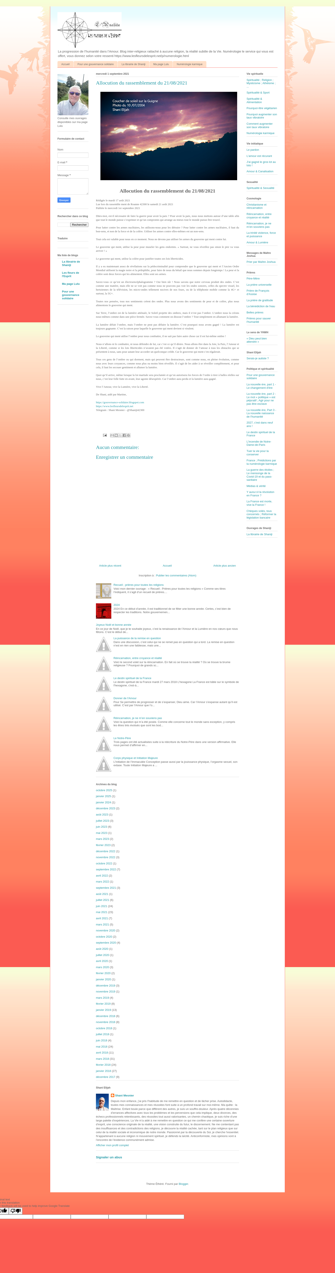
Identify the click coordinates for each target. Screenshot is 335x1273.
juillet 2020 (102, 955)
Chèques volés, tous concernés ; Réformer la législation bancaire (261, 514)
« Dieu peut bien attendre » (257, 340)
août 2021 (102, 894)
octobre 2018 (104, 1028)
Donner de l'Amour (125, 698)
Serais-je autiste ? (258, 358)
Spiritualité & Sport (258, 92)
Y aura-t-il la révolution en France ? (260, 493)
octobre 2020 (104, 936)
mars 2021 (102, 924)
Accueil (65, 64)
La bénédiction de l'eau (261, 306)
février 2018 (103, 1064)
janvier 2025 (103, 796)
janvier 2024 (103, 802)
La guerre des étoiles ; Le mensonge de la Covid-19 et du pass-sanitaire (260, 474)
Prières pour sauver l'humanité (259, 320)
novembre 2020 (105, 930)
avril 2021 (102, 918)
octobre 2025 (104, 790)
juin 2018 (101, 1040)
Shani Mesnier (124, 1095)
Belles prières (255, 312)
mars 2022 (102, 881)
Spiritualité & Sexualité (260, 188)
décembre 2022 (105, 851)
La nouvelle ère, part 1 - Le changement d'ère (261, 386)
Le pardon (253, 149)
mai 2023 (101, 833)
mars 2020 (102, 967)
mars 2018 (102, 1058)
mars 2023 (102, 838)
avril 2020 (102, 961)
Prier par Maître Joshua (261, 261)
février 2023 (103, 845)
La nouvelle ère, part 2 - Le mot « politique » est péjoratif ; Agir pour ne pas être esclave (261, 398)
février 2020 (103, 973)
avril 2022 (102, 875)
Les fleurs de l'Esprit (70, 274)
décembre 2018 (105, 1016)
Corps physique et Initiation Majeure (135, 758)
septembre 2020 (106, 942)
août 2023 (102, 814)
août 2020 (102, 948)
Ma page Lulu (161, 64)
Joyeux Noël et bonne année (113, 624)
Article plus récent (110, 565)
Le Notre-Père (122, 738)
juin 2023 (101, 826)
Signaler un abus (109, 1157)
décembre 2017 (105, 1077)
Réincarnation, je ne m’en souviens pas (137, 718)
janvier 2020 (103, 979)
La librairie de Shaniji (133, 64)
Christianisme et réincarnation (256, 206)
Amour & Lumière (257, 242)
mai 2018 (101, 1046)
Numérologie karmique (190, 64)
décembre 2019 (105, 985)
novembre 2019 (105, 991)
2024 (116, 605)
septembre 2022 (106, 869)
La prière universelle (259, 284)
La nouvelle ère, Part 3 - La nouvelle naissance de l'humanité (261, 413)
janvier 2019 (103, 1009)
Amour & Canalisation (260, 171)
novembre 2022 (105, 857)
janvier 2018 (103, 1071)
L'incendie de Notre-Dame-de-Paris (259, 443)
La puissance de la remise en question (137, 638)
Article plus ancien (224, 565)
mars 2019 (102, 997)
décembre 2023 (105, 808)
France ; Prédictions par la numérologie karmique (262, 462)
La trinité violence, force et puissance (261, 234)
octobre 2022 (104, 863)
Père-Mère (253, 278)
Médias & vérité (256, 486)
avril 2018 (102, 1052)
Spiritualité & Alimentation (254, 100)
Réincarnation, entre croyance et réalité (137, 658)
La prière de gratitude (260, 300)
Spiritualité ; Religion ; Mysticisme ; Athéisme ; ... (261, 83)
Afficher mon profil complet (112, 1145)
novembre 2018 (105, 1022)
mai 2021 (101, 912)
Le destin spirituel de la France (132, 678)
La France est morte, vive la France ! (259, 503)
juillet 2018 (102, 1034)
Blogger (183, 1183)
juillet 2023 (102, 820)
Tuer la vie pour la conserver (258, 452)
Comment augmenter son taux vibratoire (260, 125)
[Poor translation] (15, 1211)
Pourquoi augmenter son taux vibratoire (262, 116)
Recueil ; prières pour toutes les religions (138, 584)
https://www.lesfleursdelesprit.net (114, 406)
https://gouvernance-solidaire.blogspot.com (120, 402)
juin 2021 (101, 906)
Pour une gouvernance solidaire (96, 64)
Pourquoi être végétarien (262, 108)
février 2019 (103, 1003)
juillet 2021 (102, 900)
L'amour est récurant (259, 156)
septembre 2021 (106, 887)
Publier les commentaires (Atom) (176, 575)
